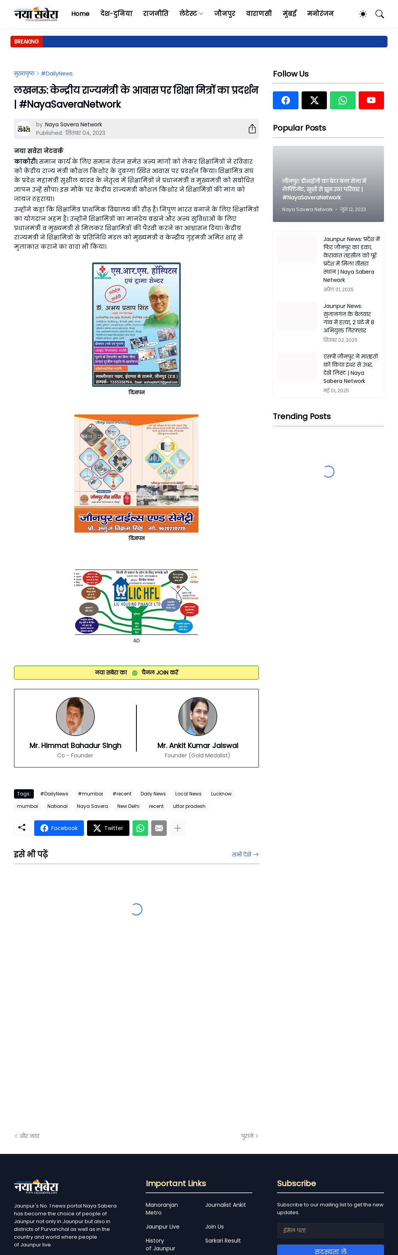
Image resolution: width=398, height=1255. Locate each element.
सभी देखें (241, 854)
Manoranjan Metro (162, 1209)
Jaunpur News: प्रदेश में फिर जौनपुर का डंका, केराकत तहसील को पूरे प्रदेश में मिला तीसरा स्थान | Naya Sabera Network (351, 259)
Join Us (214, 1227)
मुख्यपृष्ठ (24, 73)
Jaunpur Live (163, 1227)
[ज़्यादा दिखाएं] (177, 828)
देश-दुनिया (116, 13)
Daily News (153, 793)
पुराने (247, 1136)
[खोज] (376, 14)
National (57, 806)
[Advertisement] (91, 1038)
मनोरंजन (320, 13)
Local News (188, 793)
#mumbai (90, 793)
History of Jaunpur (160, 1244)
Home (80, 13)
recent (156, 806)
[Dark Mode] (359, 14)
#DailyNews (57, 73)
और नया (29, 1136)
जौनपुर (224, 13)
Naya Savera (92, 806)
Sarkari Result (223, 1241)
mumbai (27, 806)
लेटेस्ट (188, 13)
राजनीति (155, 13)
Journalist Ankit (225, 1205)
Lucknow (221, 793)
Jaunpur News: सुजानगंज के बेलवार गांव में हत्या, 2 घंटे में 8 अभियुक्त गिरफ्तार (348, 318)
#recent (121, 793)
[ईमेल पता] (330, 1230)
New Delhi (128, 806)
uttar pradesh (189, 806)
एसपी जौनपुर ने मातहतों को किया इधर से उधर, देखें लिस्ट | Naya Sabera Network (350, 369)
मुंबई (289, 13)
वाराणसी (259, 13)
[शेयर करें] (249, 128)
